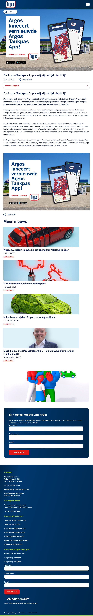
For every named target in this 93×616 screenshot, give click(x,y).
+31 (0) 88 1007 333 (12, 511)
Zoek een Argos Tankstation (15, 520)
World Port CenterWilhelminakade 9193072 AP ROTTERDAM (13, 479)
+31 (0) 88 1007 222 (12, 485)
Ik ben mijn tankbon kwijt (14, 536)
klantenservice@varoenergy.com (16, 489)
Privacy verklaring (10, 613)
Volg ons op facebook (12, 558)
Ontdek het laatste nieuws (14, 554)
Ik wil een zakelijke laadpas (14, 532)
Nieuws (13, 12)
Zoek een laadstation (12, 524)
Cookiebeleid (32, 613)
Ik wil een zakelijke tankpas (14, 528)
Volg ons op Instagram (12, 562)
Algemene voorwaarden (13, 544)
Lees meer (8, 256)
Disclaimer (22, 613)
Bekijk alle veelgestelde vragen (16, 540)
